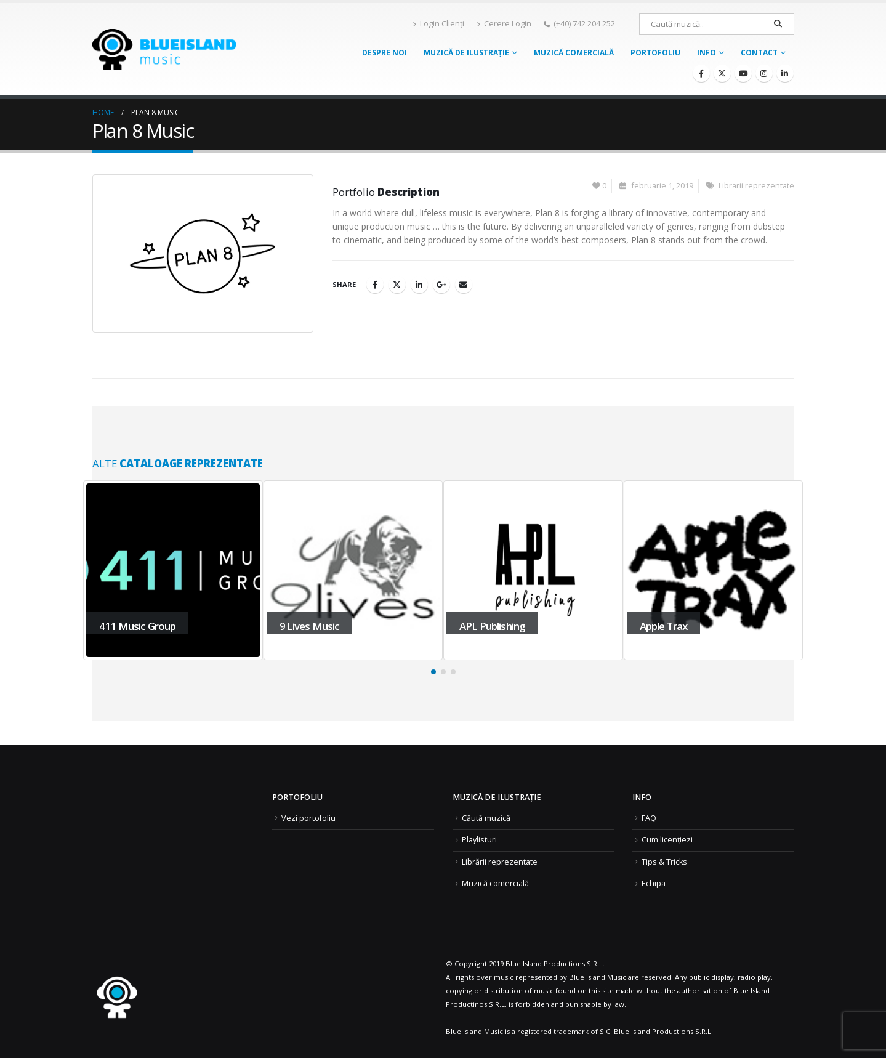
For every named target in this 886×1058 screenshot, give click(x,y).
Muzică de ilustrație (466, 52)
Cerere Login (504, 23)
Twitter (397, 284)
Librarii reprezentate (756, 185)
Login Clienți (438, 23)
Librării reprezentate (500, 862)
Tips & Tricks (664, 862)
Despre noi (384, 52)
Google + (441, 284)
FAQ (649, 818)
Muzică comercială (574, 52)
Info (706, 52)
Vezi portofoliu (308, 818)
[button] (433, 671)
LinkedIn (419, 284)
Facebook (375, 284)
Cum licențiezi (667, 839)
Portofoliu (655, 52)
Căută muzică (486, 818)
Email (463, 284)
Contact (759, 52)
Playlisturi (479, 839)
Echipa (654, 883)
